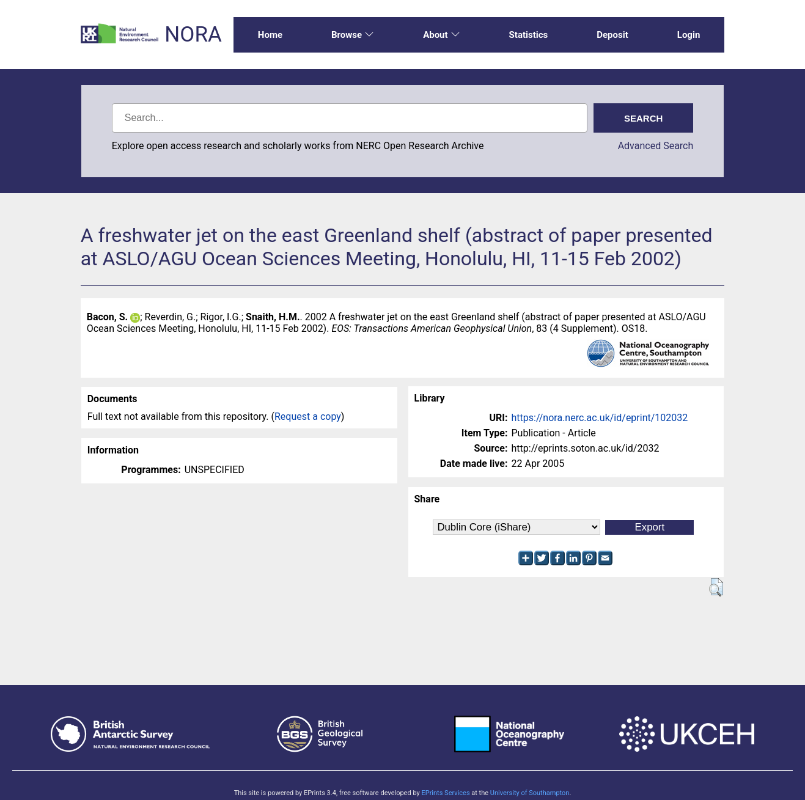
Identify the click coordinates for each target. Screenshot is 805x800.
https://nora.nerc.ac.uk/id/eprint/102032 (600, 418)
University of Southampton (530, 793)
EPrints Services (445, 793)
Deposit (612, 34)
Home (270, 34)
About (441, 34)
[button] (716, 587)
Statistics (528, 34)
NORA (192, 34)
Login (688, 34)
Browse (352, 34)
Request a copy (307, 416)
